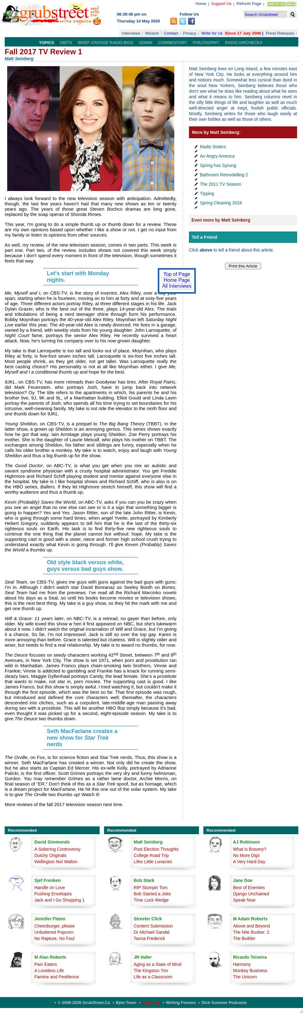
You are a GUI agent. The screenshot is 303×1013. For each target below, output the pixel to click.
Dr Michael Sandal (151, 932)
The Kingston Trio (151, 970)
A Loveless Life (49, 970)
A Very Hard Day (249, 861)
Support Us (221, 3)
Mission (152, 33)
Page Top (151, 1002)
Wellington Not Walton (55, 861)
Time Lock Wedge (151, 900)
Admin (145, 42)
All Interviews (176, 286)
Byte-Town (126, 1002)
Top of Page (176, 274)
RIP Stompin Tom (150, 887)
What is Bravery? (249, 849)
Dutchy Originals (50, 855)
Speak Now (244, 900)
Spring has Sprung (218, 165)
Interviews (131, 33)
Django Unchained (251, 893)
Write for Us (211, 33)
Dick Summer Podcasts (224, 1002)
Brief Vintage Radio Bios (105, 42)
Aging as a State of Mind (157, 964)
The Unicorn (245, 976)
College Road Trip (151, 855)
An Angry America (217, 156)
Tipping (207, 193)
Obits (66, 42)
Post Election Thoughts (156, 849)
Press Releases (280, 33)
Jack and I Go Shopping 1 (59, 900)
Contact (171, 33)
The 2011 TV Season (220, 184)
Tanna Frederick (149, 938)
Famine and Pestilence (56, 976)
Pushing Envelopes (53, 893)
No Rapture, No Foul (54, 938)
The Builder (244, 938)
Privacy (189, 33)
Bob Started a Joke (152, 893)
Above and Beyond (251, 925)
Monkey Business (250, 970)
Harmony (242, 964)
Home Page (177, 280)
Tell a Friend (204, 237)
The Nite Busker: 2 (251, 932)
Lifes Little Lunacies (153, 861)
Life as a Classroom (153, 976)
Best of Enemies (249, 887)
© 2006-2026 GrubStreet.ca (84, 1002)
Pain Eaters (45, 964)
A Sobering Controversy (57, 849)
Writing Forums (181, 1002)
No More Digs (246, 855)
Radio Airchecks (243, 42)
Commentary (172, 42)
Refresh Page (248, 3)
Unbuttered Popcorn (53, 932)
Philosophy (206, 42)
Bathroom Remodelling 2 (224, 174)
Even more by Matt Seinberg (220, 220)
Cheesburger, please (54, 925)
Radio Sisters (213, 146)
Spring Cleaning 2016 (221, 202)
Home (201, 3)
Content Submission (153, 925)
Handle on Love (49, 887)
